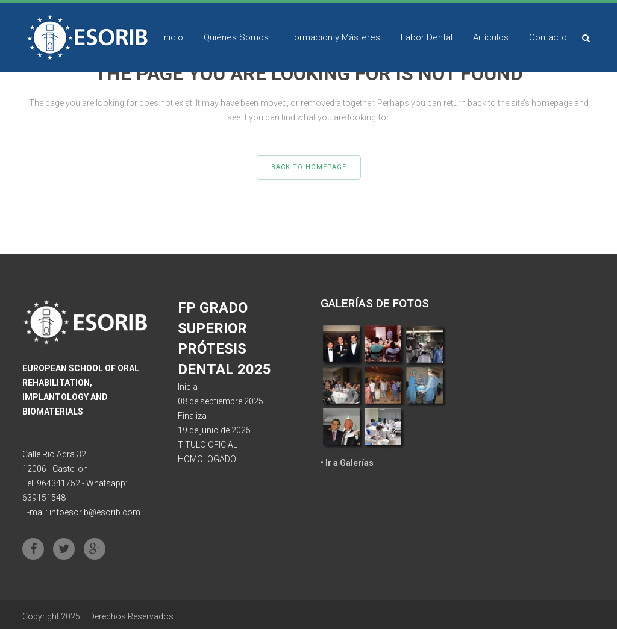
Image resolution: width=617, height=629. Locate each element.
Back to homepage (308, 167)
